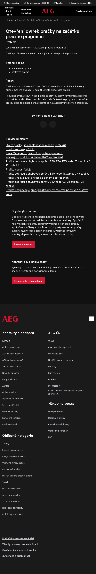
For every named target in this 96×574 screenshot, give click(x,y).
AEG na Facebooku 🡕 (12, 353)
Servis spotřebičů (10, 404)
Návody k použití (10, 372)
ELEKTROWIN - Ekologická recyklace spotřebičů (66, 392)
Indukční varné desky (12, 449)
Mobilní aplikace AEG (12, 514)
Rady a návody (9, 379)
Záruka (5, 385)
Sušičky (6, 482)
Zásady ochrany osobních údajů (20, 544)
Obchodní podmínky (58, 430)
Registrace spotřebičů (12, 507)
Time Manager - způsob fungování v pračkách (34, 153)
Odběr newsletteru (11, 347)
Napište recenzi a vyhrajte (60, 360)
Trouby (5, 443)
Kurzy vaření (54, 372)
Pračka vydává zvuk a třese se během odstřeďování (37, 177)
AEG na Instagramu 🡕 (12, 360)
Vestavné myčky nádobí (13, 462)
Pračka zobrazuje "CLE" (20, 149)
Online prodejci (9, 392)
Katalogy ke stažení (11, 417)
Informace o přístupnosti (16, 556)
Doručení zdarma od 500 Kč (36, 3)
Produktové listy (10, 411)
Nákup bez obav (11, 3)
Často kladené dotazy (58, 424)
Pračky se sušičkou (11, 488)
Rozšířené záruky (10, 424)
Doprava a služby (56, 417)
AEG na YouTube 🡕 (11, 366)
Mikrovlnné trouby (11, 469)
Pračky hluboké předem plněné (17, 475)
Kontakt (6, 340)
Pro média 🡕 (54, 385)
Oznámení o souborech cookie (19, 550)
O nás (51, 340)
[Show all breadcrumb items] (4, 20)
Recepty (52, 366)
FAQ (50, 437)
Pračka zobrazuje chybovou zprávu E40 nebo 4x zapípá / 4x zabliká (47, 173)
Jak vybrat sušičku (11, 501)
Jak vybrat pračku (11, 494)
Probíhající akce (56, 353)
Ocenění (52, 379)
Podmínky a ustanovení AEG (18, 538)
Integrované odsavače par (14, 456)
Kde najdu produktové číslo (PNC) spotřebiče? (34, 157)
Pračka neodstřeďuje (18, 169)
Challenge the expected (59, 347)
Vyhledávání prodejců (12, 398)
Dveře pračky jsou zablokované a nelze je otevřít (36, 145)
